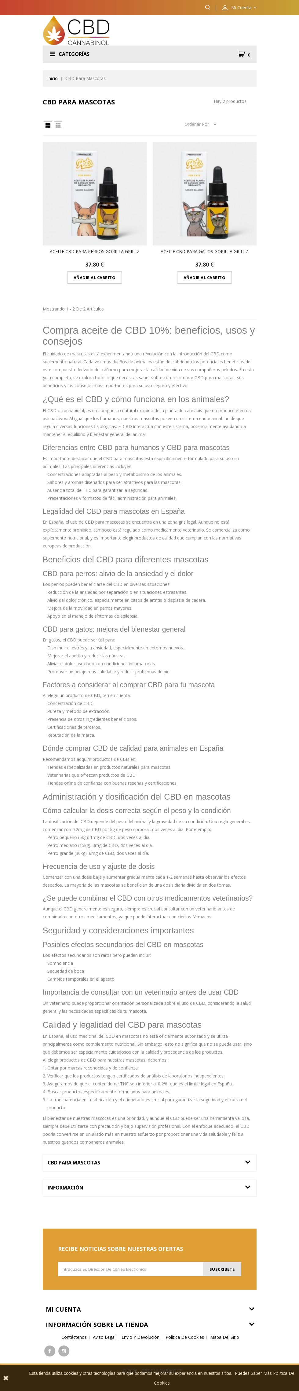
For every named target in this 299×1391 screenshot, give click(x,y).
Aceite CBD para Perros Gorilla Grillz (95, 251)
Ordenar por (196, 124)
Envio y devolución (140, 1337)
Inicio (52, 78)
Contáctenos (74, 1337)
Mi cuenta (63, 1309)
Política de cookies (185, 1337)
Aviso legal (104, 1337)
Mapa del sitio (224, 1337)
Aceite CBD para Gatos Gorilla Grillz (204, 251)
